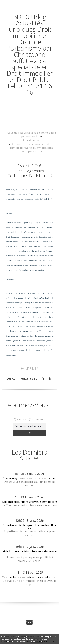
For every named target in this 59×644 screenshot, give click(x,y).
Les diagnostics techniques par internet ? (30, 173)
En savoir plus (36, 641)
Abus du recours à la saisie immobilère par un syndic (31, 134)
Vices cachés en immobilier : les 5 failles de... (29, 577)
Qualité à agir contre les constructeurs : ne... (29, 478)
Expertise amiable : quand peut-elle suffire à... (29, 526)
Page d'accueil (31, 140)
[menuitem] (31, 135)
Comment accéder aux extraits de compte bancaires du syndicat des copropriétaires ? (32, 147)
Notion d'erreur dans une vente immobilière (29, 501)
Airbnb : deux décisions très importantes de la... (29, 552)
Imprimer (29, 368)
